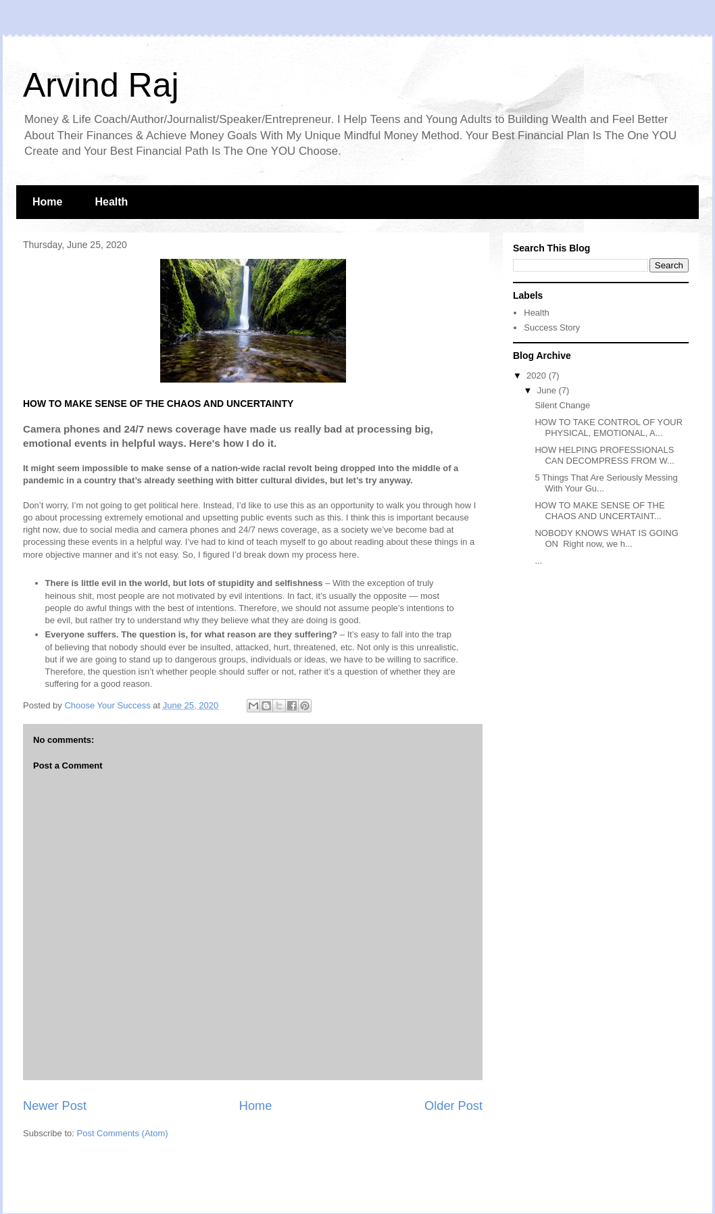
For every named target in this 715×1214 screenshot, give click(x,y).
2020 (537, 375)
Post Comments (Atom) (122, 1133)
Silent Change (562, 405)
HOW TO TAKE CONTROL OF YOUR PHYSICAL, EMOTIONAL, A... (609, 427)
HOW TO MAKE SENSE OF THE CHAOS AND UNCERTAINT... (599, 510)
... (538, 561)
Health (111, 202)
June (548, 390)
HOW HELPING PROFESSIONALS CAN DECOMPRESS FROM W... (604, 455)
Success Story (552, 327)
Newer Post (55, 1106)
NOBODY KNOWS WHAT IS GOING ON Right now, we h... (606, 538)
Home (47, 202)
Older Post (453, 1106)
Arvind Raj (101, 85)
